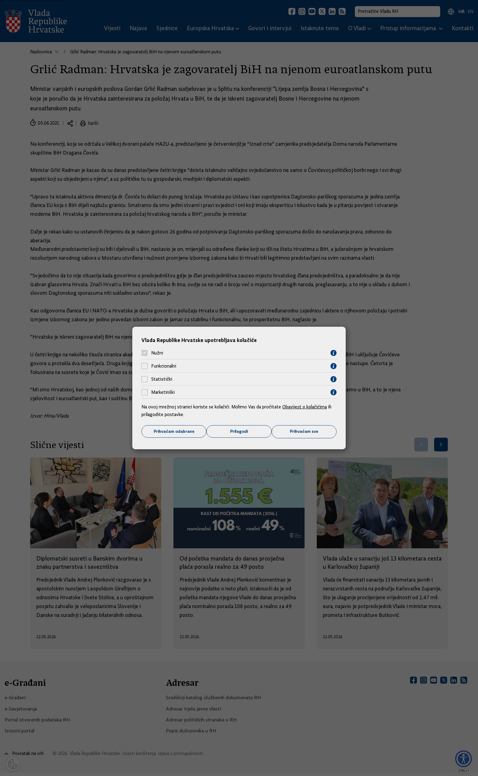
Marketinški (163, 392)
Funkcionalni (163, 366)
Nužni (157, 353)
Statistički (161, 379)
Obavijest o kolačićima (305, 406)
